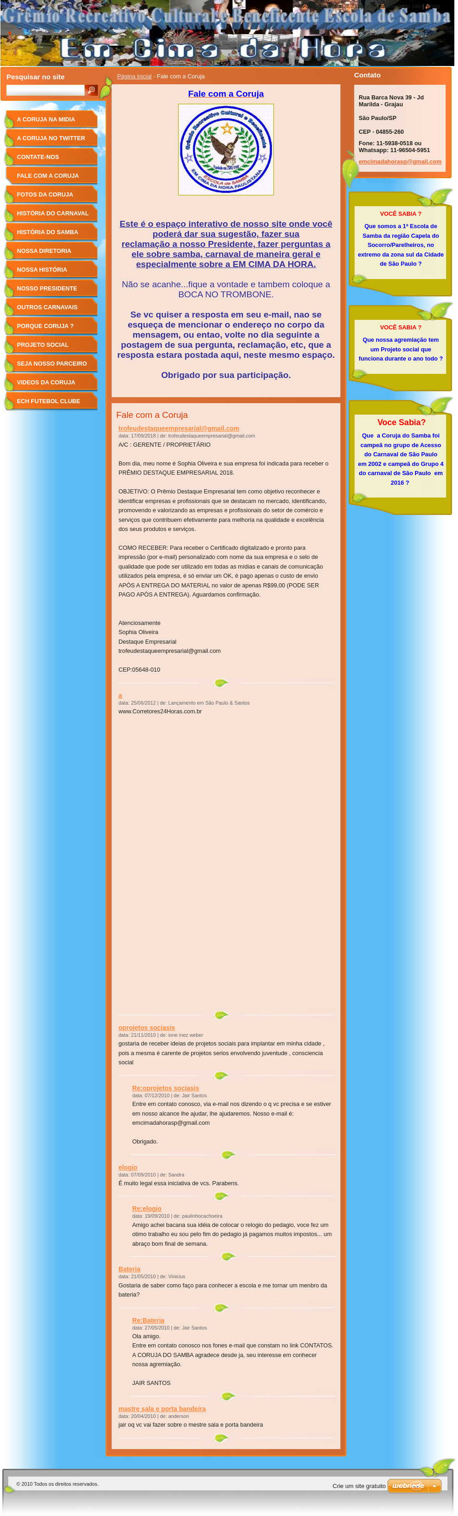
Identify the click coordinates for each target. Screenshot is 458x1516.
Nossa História (42, 269)
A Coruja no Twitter (51, 138)
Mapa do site (403, 6)
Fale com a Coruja (48, 175)
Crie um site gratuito (359, 1486)
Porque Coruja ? (45, 326)
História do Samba (47, 232)
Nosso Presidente (47, 288)
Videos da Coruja (46, 382)
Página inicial (134, 76)
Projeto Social (43, 344)
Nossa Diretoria (44, 250)
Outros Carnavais (47, 307)
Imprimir (365, 6)
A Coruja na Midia (46, 119)
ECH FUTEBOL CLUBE (48, 401)
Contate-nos (38, 156)
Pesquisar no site (35, 77)
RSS (436, 6)
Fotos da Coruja (45, 194)
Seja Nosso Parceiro (52, 363)
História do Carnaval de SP (53, 216)
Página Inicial (326, 6)
